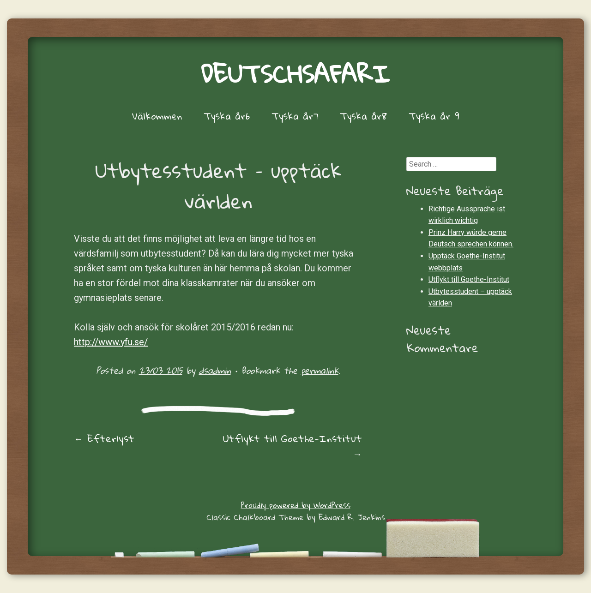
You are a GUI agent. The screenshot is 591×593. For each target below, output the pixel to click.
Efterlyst (104, 438)
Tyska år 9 (434, 116)
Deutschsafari (295, 73)
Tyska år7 (294, 116)
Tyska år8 (363, 116)
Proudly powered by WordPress (295, 505)
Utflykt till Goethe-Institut (292, 446)
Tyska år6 (227, 116)
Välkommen (157, 116)
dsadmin (215, 370)
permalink (319, 370)
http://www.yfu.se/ (111, 341)
